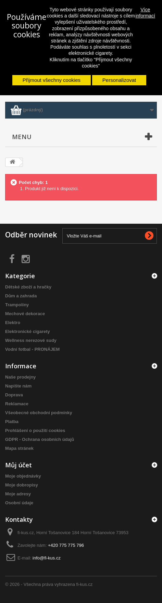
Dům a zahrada (21, 295)
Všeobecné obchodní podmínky (38, 412)
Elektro (12, 322)
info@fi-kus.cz (47, 558)
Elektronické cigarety (27, 331)
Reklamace (16, 403)
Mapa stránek (19, 448)
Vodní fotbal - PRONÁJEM (32, 349)
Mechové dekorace (25, 313)
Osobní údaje (19, 502)
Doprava (14, 394)
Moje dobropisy (21, 485)
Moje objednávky (23, 476)
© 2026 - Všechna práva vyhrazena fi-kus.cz (48, 584)
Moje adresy (18, 493)
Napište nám (18, 386)
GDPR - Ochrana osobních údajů (39, 439)
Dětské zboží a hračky (28, 287)
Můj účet (18, 465)
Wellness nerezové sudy (31, 340)
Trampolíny (17, 304)
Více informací (145, 13)
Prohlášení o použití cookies (35, 430)
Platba (11, 421)
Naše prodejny (20, 377)
